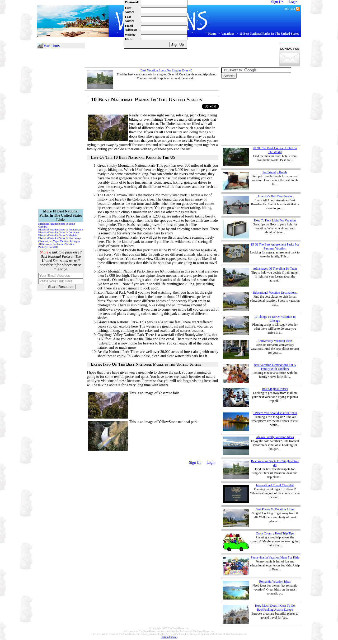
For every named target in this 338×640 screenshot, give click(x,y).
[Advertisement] (180, 55)
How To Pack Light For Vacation (275, 220)
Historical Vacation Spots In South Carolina (56, 225)
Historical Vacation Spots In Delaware (58, 232)
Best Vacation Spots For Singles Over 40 (166, 70)
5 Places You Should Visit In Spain (275, 413)
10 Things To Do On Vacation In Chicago (275, 319)
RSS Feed (292, 8)
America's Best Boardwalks (275, 196)
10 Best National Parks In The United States (269, 33)
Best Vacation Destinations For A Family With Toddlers (275, 367)
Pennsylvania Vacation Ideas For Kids (275, 557)
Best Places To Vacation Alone (275, 509)
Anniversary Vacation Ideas (274, 341)
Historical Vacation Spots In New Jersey (59, 238)
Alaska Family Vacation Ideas (275, 437)
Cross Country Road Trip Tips (275, 533)
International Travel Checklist (275, 485)
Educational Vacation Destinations (275, 292)
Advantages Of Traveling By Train (275, 268)
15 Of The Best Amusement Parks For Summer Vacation (275, 246)
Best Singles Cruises (275, 389)
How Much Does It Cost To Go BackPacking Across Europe (275, 607)
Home (212, 33)
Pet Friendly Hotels (274, 172)
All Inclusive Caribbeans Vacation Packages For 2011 (56, 245)
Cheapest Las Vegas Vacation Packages (59, 241)
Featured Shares (169, 637)
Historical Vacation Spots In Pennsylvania (60, 229)
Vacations (227, 33)
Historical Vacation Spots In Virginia (57, 235)
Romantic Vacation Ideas (275, 581)
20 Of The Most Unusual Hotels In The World (275, 150)
